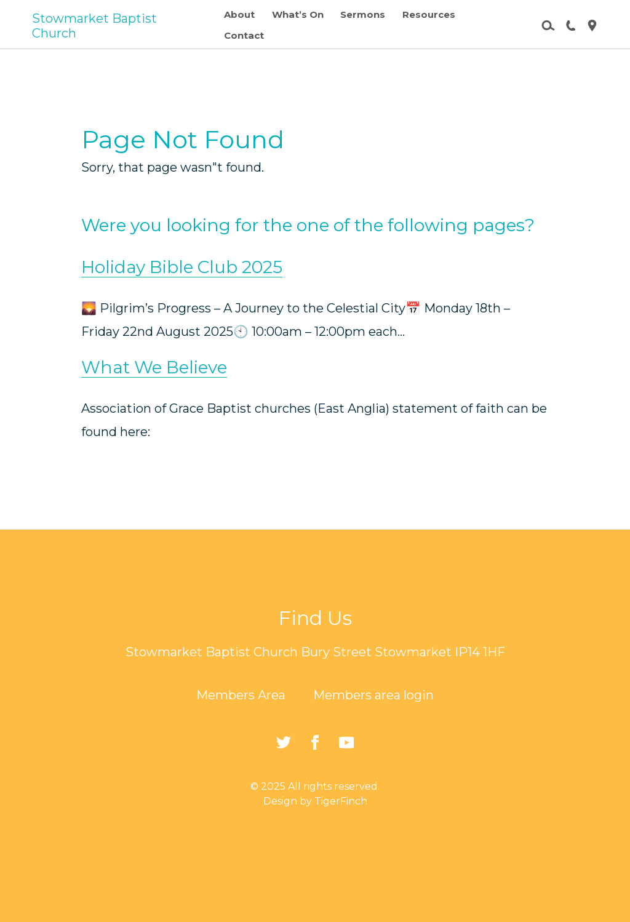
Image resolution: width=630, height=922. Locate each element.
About (239, 14)
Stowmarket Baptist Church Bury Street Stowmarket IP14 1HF (315, 652)
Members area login (373, 695)
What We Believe (154, 367)
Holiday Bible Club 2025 (181, 266)
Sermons (362, 14)
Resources (428, 14)
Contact (244, 35)
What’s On (298, 14)
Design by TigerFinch (315, 801)
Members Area (240, 695)
